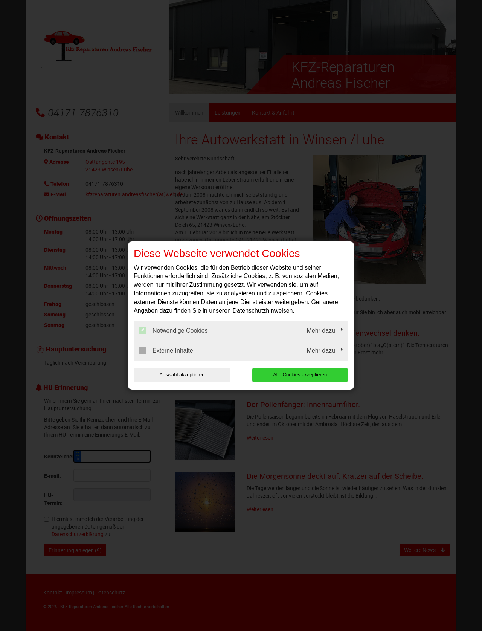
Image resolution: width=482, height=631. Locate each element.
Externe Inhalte (166, 350)
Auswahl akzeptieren (181, 374)
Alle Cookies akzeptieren (300, 374)
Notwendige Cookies (173, 330)
